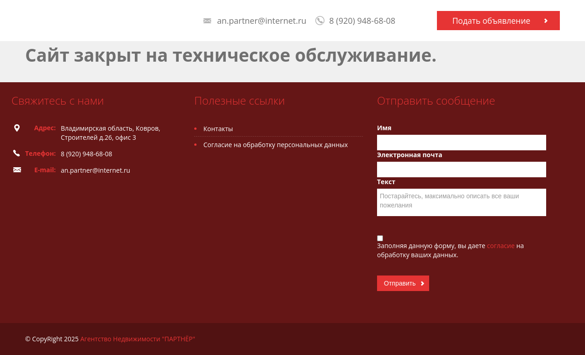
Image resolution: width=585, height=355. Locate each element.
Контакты (218, 128)
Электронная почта (409, 154)
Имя (384, 127)
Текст (386, 181)
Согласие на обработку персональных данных (275, 144)
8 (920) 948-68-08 (362, 20)
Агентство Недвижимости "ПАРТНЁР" (137, 338)
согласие (501, 245)
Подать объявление (491, 20)
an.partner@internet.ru (261, 20)
